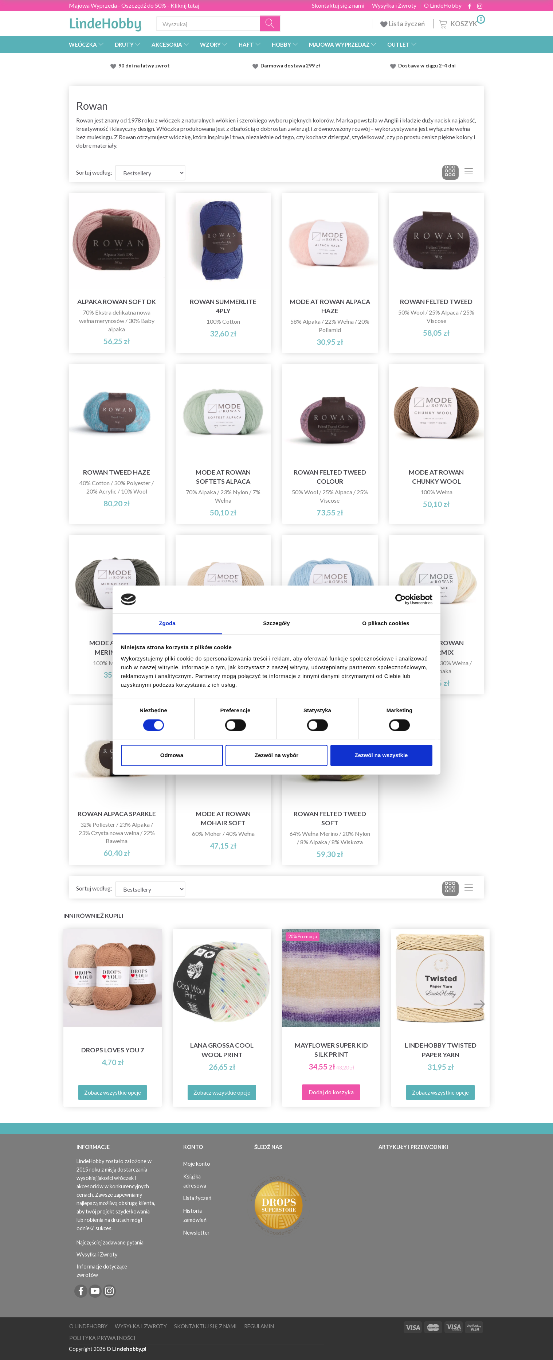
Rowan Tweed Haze (116, 472)
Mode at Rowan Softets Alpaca (223, 476)
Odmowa (171, 755)
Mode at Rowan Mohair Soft (223, 818)
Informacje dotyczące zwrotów (102, 1270)
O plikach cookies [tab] (385, 623)
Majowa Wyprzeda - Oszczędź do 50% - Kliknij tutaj (134, 5)
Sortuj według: (94, 172)
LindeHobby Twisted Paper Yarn (440, 1049)
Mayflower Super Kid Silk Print (331, 1049)
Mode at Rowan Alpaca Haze (330, 306)
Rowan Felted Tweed (436, 301)
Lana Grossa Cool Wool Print (222, 1049)
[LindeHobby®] (105, 22)
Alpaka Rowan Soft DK (116, 301)
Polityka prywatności (102, 1338)
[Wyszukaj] (270, 24)
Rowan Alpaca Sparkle (117, 814)
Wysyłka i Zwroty (394, 5)
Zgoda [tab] (167, 623)
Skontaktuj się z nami (338, 5)
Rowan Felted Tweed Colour (330, 476)
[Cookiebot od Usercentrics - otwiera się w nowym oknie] (400, 599)
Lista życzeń (403, 24)
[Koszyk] (461, 23)
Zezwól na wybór (276, 755)
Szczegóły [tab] (276, 623)
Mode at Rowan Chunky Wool (436, 476)
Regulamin (259, 1326)
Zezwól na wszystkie (381, 755)
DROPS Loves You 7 (112, 1050)
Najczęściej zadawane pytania (110, 1242)
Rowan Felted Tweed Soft (330, 818)
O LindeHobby (443, 5)
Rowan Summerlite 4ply (223, 306)
